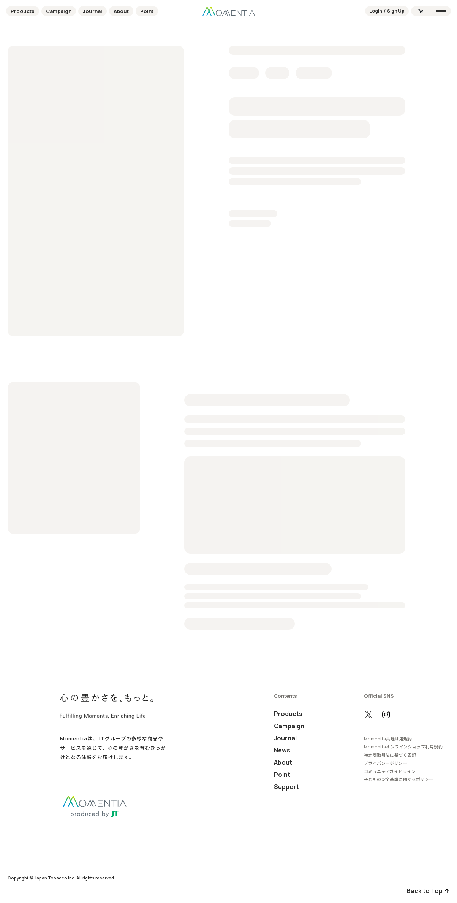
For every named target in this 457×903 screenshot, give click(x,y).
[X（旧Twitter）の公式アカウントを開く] (368, 714)
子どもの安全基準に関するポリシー (398, 779)
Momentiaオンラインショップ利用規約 (403, 747)
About (121, 11)
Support (286, 787)
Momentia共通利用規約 (388, 739)
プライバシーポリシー (385, 763)
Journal (92, 11)
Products (23, 11)
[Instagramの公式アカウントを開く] (386, 714)
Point (146, 11)
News (282, 750)
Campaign (58, 11)
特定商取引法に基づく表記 (390, 755)
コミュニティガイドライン (390, 771)
